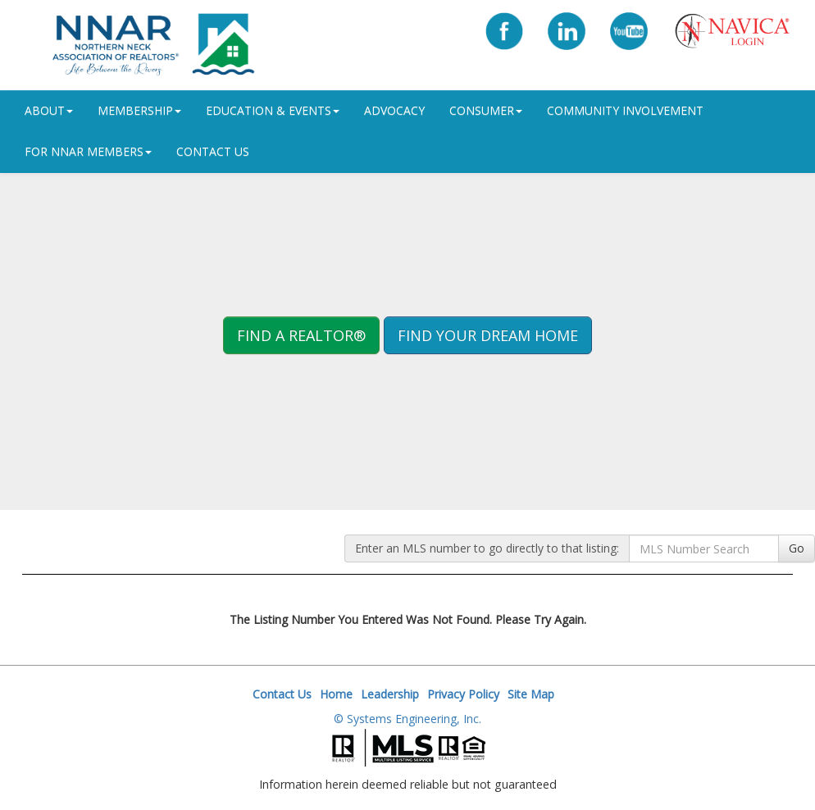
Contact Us (212, 151)
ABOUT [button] (49, 110)
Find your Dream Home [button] (488, 335)
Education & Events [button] (272, 110)
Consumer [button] (485, 110)
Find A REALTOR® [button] (301, 335)
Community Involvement (625, 110)
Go (796, 548)
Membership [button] (139, 110)
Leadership (390, 694)
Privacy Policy (463, 694)
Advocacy (394, 110)
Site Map (531, 694)
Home (336, 694)
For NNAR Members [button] (88, 151)
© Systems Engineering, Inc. (407, 718)
